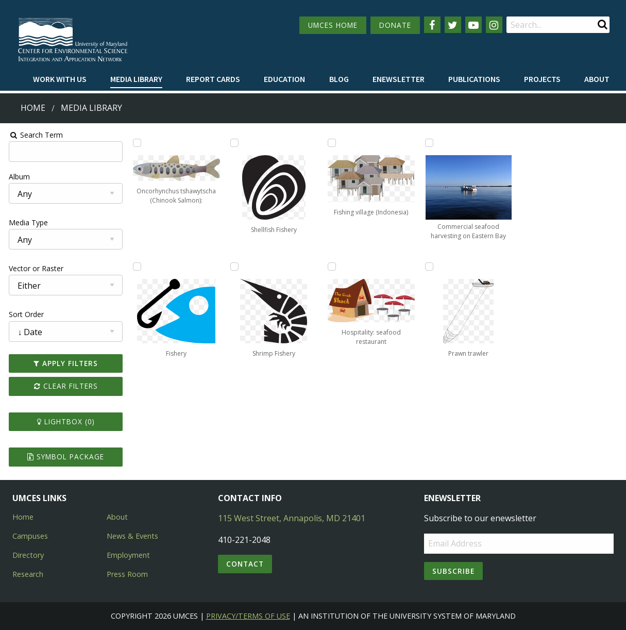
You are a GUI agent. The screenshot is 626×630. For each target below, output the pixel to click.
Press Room (127, 574)
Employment (128, 555)
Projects (542, 79)
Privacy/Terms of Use (248, 616)
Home (33, 107)
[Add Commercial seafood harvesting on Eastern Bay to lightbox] (430, 143)
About (597, 79)
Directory (28, 555)
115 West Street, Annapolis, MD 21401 (291, 518)
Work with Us (60, 79)
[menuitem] (60, 79)
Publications (474, 79)
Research (27, 574)
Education (284, 79)
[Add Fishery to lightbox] (135, 266)
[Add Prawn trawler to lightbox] (430, 266)
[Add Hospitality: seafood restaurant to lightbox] (332, 266)
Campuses (30, 536)
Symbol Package (63, 456)
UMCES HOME (333, 25)
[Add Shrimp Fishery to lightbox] (233, 266)
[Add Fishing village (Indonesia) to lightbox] (332, 143)
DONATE (395, 25)
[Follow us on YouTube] (473, 24)
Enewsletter (399, 79)
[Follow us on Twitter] (453, 24)
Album (17, 176)
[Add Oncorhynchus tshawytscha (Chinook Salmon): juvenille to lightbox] (135, 143)
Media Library (136, 79)
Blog (339, 79)
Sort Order (24, 314)
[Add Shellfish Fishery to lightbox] (233, 143)
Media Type (26, 222)
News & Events (132, 536)
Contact (245, 564)
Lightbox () (64, 421)
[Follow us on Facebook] (432, 24)
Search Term (34, 135)
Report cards (213, 79)
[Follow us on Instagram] (494, 24)
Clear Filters (64, 386)
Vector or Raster (34, 268)
